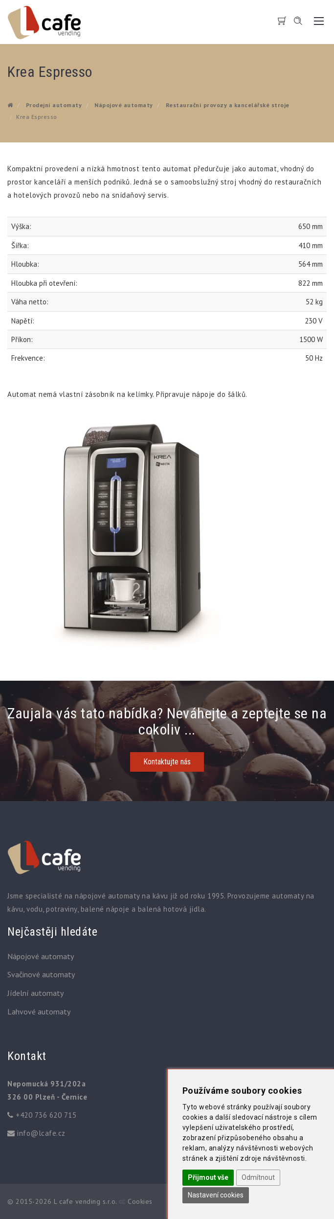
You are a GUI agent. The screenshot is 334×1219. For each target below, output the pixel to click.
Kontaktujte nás (167, 761)
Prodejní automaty (54, 105)
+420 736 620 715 (46, 1115)
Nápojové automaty (123, 105)
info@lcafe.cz (41, 1133)
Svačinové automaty (41, 974)
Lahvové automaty (38, 1011)
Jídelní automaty (35, 993)
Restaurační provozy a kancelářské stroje (227, 105)
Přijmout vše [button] (208, 1177)
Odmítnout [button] (258, 1177)
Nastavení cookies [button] (216, 1195)
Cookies (140, 1201)
